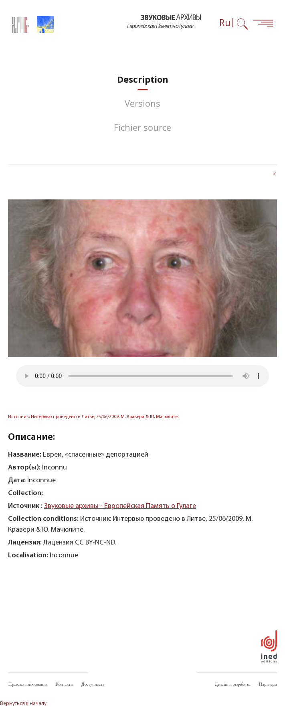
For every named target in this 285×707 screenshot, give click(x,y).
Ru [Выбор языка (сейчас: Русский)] (224, 22)
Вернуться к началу (23, 703)
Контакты (64, 684)
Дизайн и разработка (233, 684)
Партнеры (268, 684)
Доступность (92, 684)
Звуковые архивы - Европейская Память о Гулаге (120, 506)
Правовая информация (28, 684)
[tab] (143, 79)
